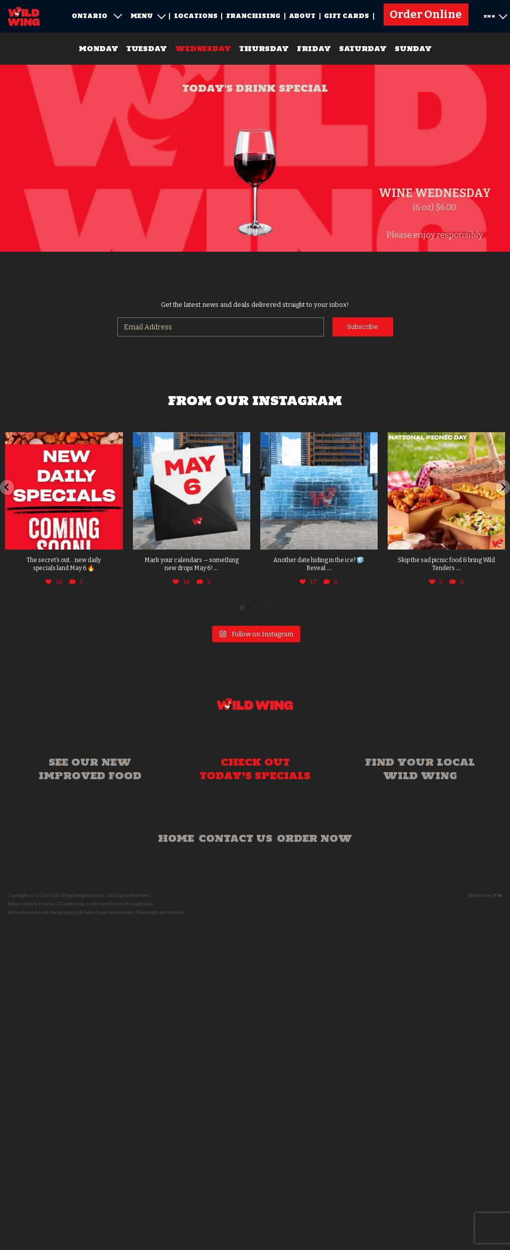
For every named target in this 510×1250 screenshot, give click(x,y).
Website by (485, 895)
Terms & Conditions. (64, 904)
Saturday (363, 49)
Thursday (264, 49)
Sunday (413, 49)
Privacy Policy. (23, 904)
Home (176, 838)
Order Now (314, 838)
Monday (98, 49)
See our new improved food (90, 769)
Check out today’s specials (255, 769)
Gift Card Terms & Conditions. (121, 904)
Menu (147, 16)
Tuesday (146, 49)
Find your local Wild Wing (420, 769)
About (302, 16)
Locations (196, 16)
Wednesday (203, 49)
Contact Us (235, 838)
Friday (314, 49)
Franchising (253, 16)
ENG (495, 15)
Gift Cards (346, 16)
